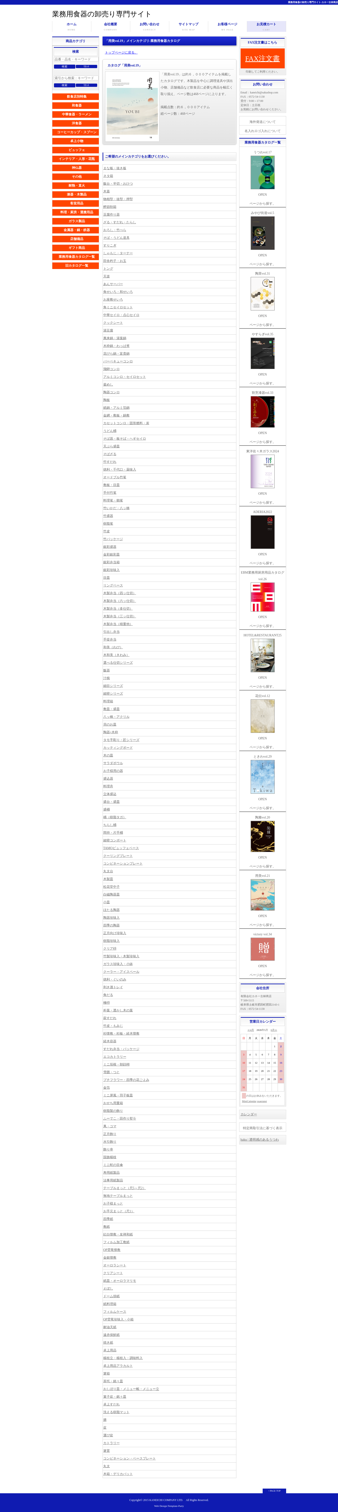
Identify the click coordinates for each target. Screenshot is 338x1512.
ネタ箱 (108, 176)
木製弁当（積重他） (118, 624)
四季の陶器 (111, 925)
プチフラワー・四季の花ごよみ (126, 1080)
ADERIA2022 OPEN (263, 533)
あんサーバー (113, 284)
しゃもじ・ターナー (118, 253)
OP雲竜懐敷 (112, 1250)
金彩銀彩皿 (111, 554)
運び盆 (108, 1435)
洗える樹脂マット (116, 1412)
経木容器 (109, 1041)
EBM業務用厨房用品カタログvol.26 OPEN (262, 595)
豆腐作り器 (111, 214)
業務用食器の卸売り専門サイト (102, 14)
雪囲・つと (111, 1072)
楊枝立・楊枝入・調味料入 (123, 1358)
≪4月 (250, 1030)
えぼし (108, 1288)
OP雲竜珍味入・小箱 (118, 1319)
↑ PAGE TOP (274, 1491)
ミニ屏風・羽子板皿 (118, 1095)
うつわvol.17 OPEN (263, 173)
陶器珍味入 (111, 917)
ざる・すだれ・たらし (119, 222)
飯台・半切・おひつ (118, 183)
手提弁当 (109, 639)
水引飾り (109, 1141)
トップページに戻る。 (121, 52)
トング (108, 268)
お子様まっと (113, 1203)
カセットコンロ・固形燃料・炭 (126, 423)
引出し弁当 (111, 632)
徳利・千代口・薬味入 (119, 469)
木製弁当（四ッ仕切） (119, 593)
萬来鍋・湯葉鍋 (114, 338)
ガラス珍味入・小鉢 (118, 964)
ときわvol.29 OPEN (263, 778)
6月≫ (274, 1030)
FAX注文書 (262, 58)
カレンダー (249, 1114)
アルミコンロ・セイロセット (124, 377)
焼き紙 (108, 1342)
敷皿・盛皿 (111, 709)
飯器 (106, 670)
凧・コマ (109, 1126)
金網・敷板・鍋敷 (116, 415)
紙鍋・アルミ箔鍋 (116, 407)
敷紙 (106, 1226)
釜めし (108, 384)
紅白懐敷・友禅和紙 (118, 1234)
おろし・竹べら (114, 230)
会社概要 (110, 27)
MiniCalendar (249, 1101)
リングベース (113, 585)
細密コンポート (114, 840)
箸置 (106, 1451)
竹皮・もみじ (113, 1026)
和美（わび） (113, 647)
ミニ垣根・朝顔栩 (116, 1064)
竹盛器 (108, 516)
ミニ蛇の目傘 (113, 1165)
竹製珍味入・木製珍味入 (121, 956)
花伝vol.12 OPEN (263, 717)
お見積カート (266, 27)
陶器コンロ (111, 392)
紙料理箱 (109, 1304)
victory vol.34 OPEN (263, 950)
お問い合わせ (149, 27)
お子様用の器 (113, 771)
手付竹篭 (109, 492)
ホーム (71, 27)
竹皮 (106, 531)
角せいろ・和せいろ (118, 292)
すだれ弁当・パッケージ (121, 1049)
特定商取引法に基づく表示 (262, 1128)
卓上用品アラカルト (118, 1366)
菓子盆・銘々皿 (114, 1396)
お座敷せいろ (113, 299)
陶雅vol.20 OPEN (263, 837)
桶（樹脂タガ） (114, 817)
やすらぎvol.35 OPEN (263, 354)
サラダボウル (113, 763)
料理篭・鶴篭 (113, 500)
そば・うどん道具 (116, 238)
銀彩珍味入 (111, 570)
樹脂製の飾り (113, 1111)
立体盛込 (109, 794)
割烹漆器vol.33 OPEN (263, 413)
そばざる (109, 454)
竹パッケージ (113, 539)
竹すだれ (109, 462)
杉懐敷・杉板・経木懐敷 (121, 1033)
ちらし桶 (109, 825)
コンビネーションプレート (123, 863)
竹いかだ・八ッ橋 (116, 508)
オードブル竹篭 (114, 477)
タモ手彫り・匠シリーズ (121, 740)
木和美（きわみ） (116, 655)
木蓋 (106, 191)
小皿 (106, 902)
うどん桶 (109, 431)
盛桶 (106, 809)
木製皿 (108, 879)
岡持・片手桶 (113, 832)
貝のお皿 (109, 724)
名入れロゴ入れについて (263, 131)
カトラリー (111, 1443)
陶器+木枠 (110, 732)
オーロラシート (114, 1265)
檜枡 (106, 1002)
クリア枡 (109, 948)
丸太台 (108, 871)
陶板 (106, 400)
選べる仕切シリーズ (118, 662)
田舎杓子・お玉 (114, 261)
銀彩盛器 (109, 547)
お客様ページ (227, 27)
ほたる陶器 (111, 910)
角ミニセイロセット (118, 307)
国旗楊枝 (109, 1157)
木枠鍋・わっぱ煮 (116, 346)
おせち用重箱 (113, 1103)
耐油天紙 (109, 1327)
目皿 (106, 577)
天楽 (106, 276)
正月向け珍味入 (114, 933)
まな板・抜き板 (114, 168)
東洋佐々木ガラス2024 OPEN (262, 472)
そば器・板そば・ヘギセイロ (124, 438)
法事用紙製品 (113, 1180)
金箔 (106, 1087)
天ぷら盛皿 (111, 446)
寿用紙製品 (111, 1172)
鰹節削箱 (109, 207)
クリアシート (113, 1273)
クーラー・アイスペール (121, 972)
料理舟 (108, 786)
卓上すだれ (111, 1404)
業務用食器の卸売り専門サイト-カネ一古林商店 (313, 2)
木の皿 (108, 755)
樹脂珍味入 (111, 941)
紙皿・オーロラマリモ (119, 1281)
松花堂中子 (111, 887)
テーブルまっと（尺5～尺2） (124, 1188)
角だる (108, 995)
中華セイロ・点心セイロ (121, 315)
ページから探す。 (263, 203)
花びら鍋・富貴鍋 (116, 353)
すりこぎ (109, 245)
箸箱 (106, 1373)
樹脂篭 (108, 523)
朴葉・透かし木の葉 (118, 1010)
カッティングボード (118, 747)
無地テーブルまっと (118, 1196)
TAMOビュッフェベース (121, 848)
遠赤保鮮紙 (111, 1335)
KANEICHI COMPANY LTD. (166, 1500)
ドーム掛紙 (111, 1296)
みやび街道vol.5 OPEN (263, 234)
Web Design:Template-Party (169, 1506)
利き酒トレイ (113, 987)
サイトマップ (188, 27)
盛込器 (108, 778)
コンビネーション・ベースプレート (129, 1458)
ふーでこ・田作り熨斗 (119, 1118)
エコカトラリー (114, 1056)
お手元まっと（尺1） (118, 1211)
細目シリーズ (113, 686)
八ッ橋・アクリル (116, 717)
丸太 (106, 1466)
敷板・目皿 (111, 485)
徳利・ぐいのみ (114, 979)
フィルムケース (114, 1311)
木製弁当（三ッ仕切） (119, 616)
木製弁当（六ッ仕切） (119, 601)
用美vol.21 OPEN (263, 896)
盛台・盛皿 (111, 802)
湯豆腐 (108, 330)
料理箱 (108, 701)
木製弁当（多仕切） (118, 608)
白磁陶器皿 (111, 894)
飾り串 (108, 1149)
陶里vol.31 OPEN (263, 295)
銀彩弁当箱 (111, 562)
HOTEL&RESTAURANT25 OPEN (262, 656)
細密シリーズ (113, 693)
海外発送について (263, 122)
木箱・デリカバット (118, 1474)
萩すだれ (109, 1018)
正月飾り (109, 1134)
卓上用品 (109, 1350)
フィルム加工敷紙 (116, 1242)
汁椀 (106, 678)
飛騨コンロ (111, 369)
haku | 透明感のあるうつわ (260, 1139)
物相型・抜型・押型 (118, 199)
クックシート (113, 323)
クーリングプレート (118, 856)
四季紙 (108, 1219)
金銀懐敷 (109, 1257)
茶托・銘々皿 (113, 1381)
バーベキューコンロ (118, 361)
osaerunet (262, 1101)
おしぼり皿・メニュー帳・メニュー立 (131, 1389)
